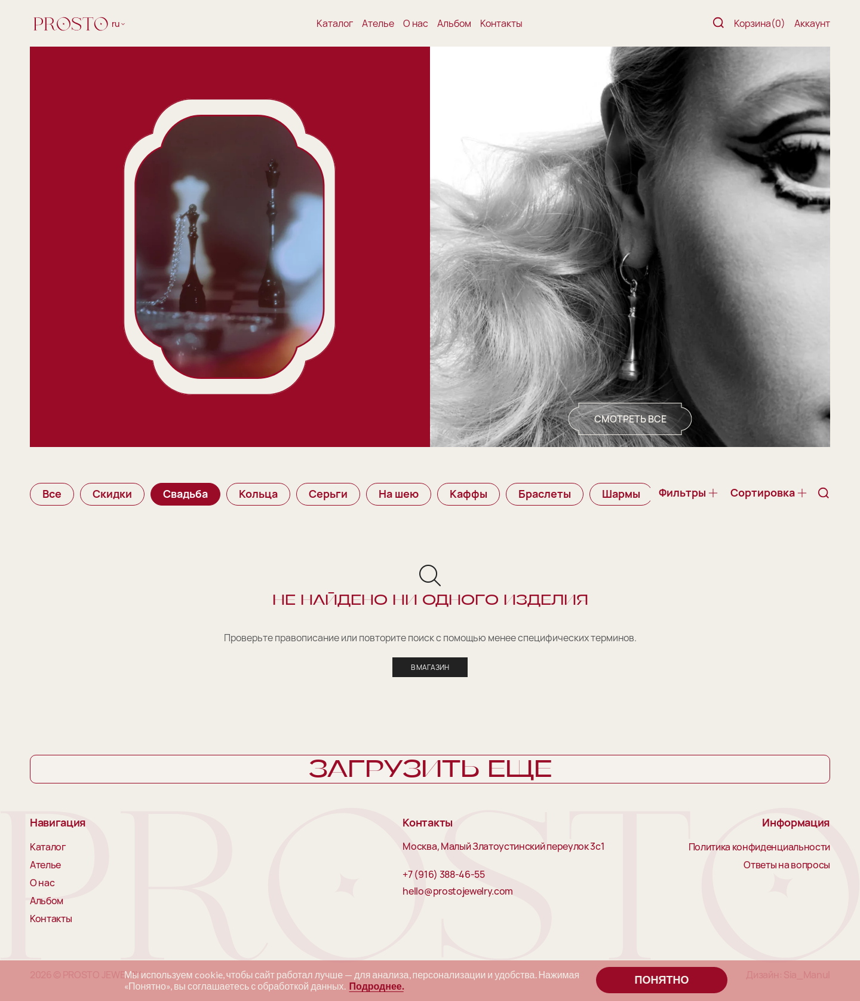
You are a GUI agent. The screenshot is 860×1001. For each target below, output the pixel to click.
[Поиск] (718, 23)
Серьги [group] (328, 493)
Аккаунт (812, 23)
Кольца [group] (258, 493)
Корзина (759, 23)
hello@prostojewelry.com (458, 891)
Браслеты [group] (544, 493)
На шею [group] (399, 493)
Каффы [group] (468, 493)
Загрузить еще (430, 770)
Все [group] (52, 493)
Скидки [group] (112, 493)
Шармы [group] (621, 493)
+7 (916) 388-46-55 (443, 875)
